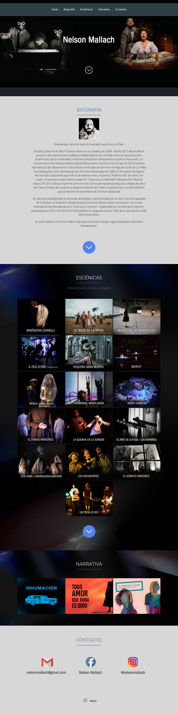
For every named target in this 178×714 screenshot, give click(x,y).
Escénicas (86, 9)
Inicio (55, 9)
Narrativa (104, 9)
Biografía (69, 9)
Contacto (120, 9)
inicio (93, 701)
